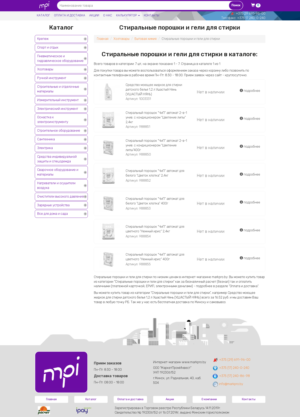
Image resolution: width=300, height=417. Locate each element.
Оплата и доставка (69, 15)
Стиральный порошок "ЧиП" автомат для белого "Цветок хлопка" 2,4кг (155, 173)
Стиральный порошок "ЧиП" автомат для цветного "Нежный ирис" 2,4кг (155, 229)
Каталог (43, 15)
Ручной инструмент (51, 78)
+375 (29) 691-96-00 (231, 360)
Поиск (235, 5)
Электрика (45, 148)
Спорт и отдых (47, 47)
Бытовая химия (146, 39)
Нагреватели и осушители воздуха (56, 185)
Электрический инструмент (57, 109)
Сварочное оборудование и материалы (57, 172)
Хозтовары (45, 69)
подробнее (250, 91)
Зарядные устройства (53, 205)
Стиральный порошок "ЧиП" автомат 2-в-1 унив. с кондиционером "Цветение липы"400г (156, 145)
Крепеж (43, 39)
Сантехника (46, 139)
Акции (94, 15)
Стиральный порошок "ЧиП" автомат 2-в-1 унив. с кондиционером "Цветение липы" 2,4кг (156, 117)
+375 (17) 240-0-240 (230, 368)
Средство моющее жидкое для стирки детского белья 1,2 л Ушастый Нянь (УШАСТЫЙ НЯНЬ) (154, 89)
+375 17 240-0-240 (251, 18)
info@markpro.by (227, 384)
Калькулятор (128, 15)
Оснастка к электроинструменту (52, 119)
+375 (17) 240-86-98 (231, 376)
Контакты (151, 15)
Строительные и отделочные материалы (58, 89)
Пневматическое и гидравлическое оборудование (60, 58)
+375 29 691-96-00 (250, 13)
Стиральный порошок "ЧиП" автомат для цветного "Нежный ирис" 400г (155, 257)
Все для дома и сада (52, 214)
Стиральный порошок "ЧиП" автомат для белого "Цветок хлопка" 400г (155, 201)
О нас (107, 15)
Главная (102, 39)
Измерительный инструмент (58, 100)
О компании (209, 399)
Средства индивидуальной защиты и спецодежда (57, 159)
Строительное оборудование (58, 130)
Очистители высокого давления (60, 196)
